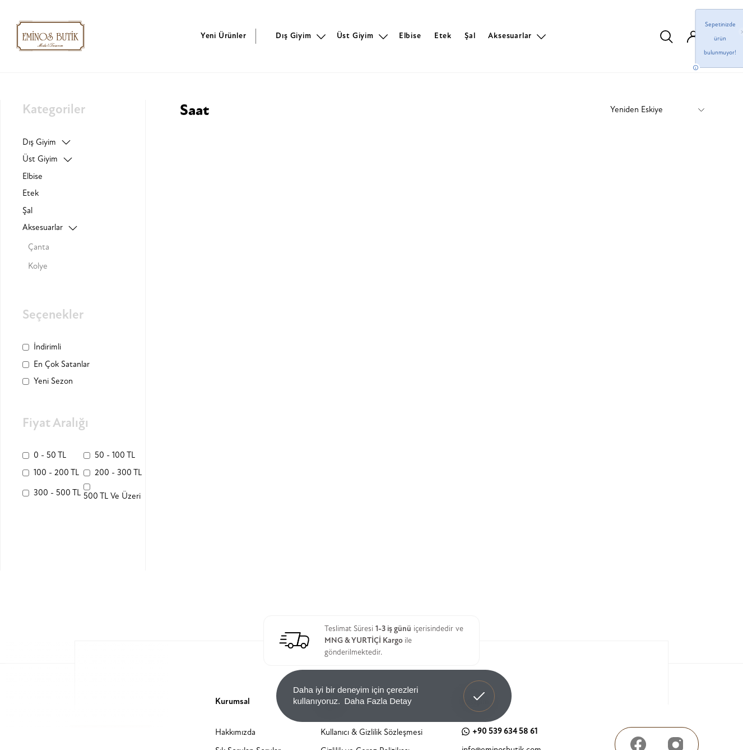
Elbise (410, 35)
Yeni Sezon (53, 381)
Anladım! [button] (479, 687)
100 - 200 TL (56, 472)
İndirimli (47, 347)
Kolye (38, 266)
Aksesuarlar (510, 35)
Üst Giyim (355, 35)
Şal (470, 35)
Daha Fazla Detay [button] (377, 701)
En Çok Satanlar (62, 364)
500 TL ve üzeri (112, 496)
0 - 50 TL (50, 455)
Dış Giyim (293, 35)
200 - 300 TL (118, 472)
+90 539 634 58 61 (500, 731)
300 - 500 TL (57, 492)
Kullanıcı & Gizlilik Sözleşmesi (371, 732)
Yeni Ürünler (224, 35)
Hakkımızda (235, 732)
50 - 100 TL (115, 455)
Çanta (38, 247)
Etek (443, 35)
